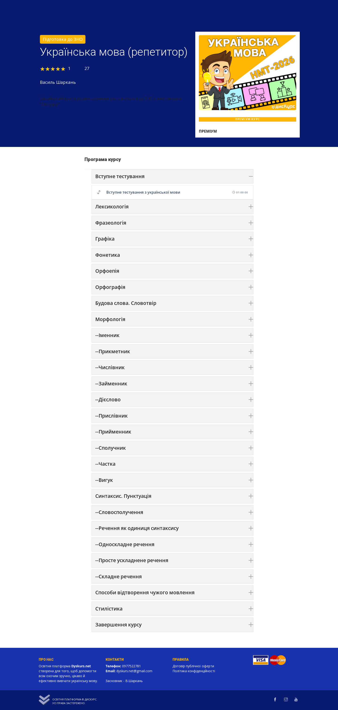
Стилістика (109, 608)
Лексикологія (112, 206)
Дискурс (90, 699)
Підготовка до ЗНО (63, 39)
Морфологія (110, 319)
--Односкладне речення (124, 544)
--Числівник (110, 367)
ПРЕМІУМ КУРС (247, 119)
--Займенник (111, 383)
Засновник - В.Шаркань (124, 681)
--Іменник (107, 335)
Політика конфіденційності (194, 671)
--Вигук (104, 480)
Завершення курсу (118, 624)
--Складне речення (118, 576)
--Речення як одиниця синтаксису (137, 528)
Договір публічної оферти (193, 666)
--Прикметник (112, 351)
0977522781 (131, 666)
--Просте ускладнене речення (131, 560)
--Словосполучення (119, 512)
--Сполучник (110, 448)
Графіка (105, 238)
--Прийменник (113, 431)
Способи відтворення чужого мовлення (145, 592)
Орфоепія (107, 271)
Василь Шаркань (58, 82)
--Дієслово (108, 399)
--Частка (105, 464)
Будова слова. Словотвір (125, 303)
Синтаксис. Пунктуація (123, 496)
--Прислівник (111, 415)
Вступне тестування (120, 176)
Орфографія (110, 287)
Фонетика (107, 255)
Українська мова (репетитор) (114, 51)
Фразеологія (110, 222)
